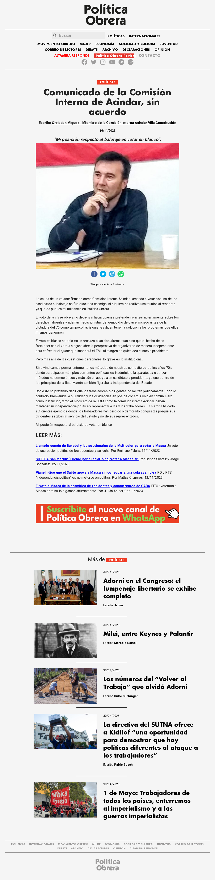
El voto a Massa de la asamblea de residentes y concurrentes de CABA (93, 486)
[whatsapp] (120, 274)
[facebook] (94, 274)
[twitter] (103, 274)
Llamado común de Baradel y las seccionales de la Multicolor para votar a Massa (101, 446)
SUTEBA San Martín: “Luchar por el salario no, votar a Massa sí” (87, 459)
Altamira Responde (144, 849)
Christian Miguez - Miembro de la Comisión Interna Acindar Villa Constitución (114, 123)
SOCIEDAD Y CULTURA (137, 44)
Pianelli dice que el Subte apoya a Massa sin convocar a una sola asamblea (96, 472)
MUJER (85, 44)
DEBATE (92, 49)
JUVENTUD (169, 44)
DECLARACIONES (136, 49)
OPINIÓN (162, 49)
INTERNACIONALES (144, 36)
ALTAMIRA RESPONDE (71, 55)
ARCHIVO (110, 49)
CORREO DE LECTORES (63, 49)
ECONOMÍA (105, 44)
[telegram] (112, 274)
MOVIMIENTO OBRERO (56, 44)
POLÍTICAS (116, 36)
